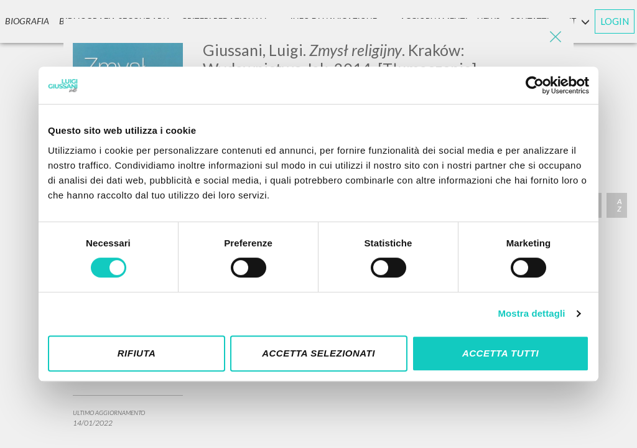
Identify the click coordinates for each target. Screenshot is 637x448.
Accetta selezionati (318, 353)
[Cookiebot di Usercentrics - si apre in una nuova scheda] (534, 85)
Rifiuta (137, 353)
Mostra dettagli (531, 313)
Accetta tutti (500, 353)
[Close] (554, 37)
